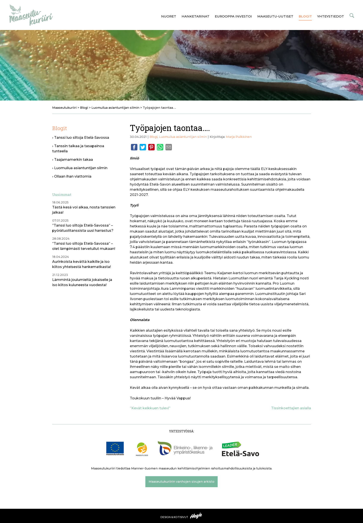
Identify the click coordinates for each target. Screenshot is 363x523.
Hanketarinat (195, 16)
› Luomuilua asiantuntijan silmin (79, 168)
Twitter (143, 147)
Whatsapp (160, 147)
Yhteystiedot (330, 16)
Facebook (134, 147)
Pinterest (151, 147)
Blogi (153, 137)
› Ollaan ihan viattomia (71, 176)
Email (168, 147)
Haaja (196, 516)
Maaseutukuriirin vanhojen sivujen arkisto (181, 482)
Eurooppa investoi (233, 16)
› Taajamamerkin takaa (72, 160)
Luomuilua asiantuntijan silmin (183, 137)
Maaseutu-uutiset (275, 16)
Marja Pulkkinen (239, 137)
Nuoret (168, 16)
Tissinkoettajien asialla (291, 408)
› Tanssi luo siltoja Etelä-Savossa (80, 137)
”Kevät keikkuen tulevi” (150, 408)
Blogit (305, 16)
